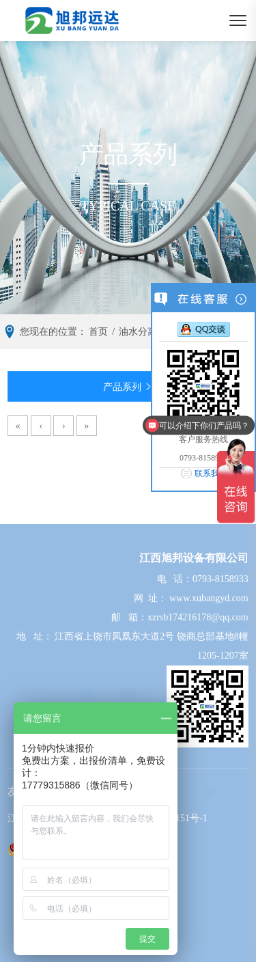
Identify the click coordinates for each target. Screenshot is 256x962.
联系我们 (211, 473)
